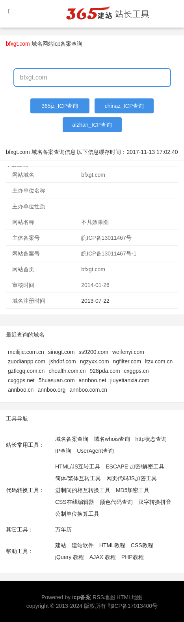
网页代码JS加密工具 (131, 478)
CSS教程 (142, 545)
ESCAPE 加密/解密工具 (135, 466)
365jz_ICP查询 (59, 106)
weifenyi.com (128, 352)
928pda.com (105, 371)
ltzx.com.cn (159, 361)
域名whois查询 (112, 439)
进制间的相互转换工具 (82, 490)
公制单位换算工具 (77, 514)
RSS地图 (104, 597)
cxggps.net (21, 380)
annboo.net (92, 380)
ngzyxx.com (94, 361)
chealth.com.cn (66, 371)
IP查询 (63, 451)
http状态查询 (151, 439)
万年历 (63, 529)
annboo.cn (20, 390)
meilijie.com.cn (26, 352)
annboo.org (51, 390)
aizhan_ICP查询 (92, 125)
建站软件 (83, 545)
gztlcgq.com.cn (26, 371)
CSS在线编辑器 (74, 502)
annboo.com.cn (88, 390)
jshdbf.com (62, 361)
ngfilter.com (127, 361)
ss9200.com (93, 352)
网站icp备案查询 (63, 44)
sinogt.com (61, 352)
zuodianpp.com (26, 361)
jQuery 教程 (69, 557)
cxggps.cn (136, 371)
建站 (60, 545)
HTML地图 (130, 597)
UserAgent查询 (95, 451)
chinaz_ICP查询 (124, 106)
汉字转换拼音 (154, 502)
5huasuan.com (57, 380)
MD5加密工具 (133, 490)
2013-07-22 (95, 301)
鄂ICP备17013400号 (133, 606)
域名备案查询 (71, 439)
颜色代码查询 (116, 502)
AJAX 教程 (102, 557)
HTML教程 (112, 545)
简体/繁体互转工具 (78, 478)
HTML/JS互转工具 (77, 466)
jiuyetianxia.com (130, 380)
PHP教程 (132, 557)
